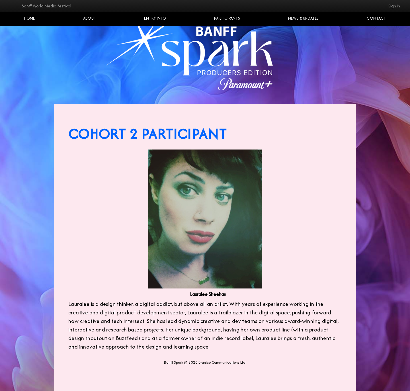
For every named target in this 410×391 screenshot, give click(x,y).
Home (29, 18)
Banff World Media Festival (46, 6)
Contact (376, 18)
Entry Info (155, 18)
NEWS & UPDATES (303, 18)
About (89, 18)
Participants (227, 18)
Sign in (394, 6)
